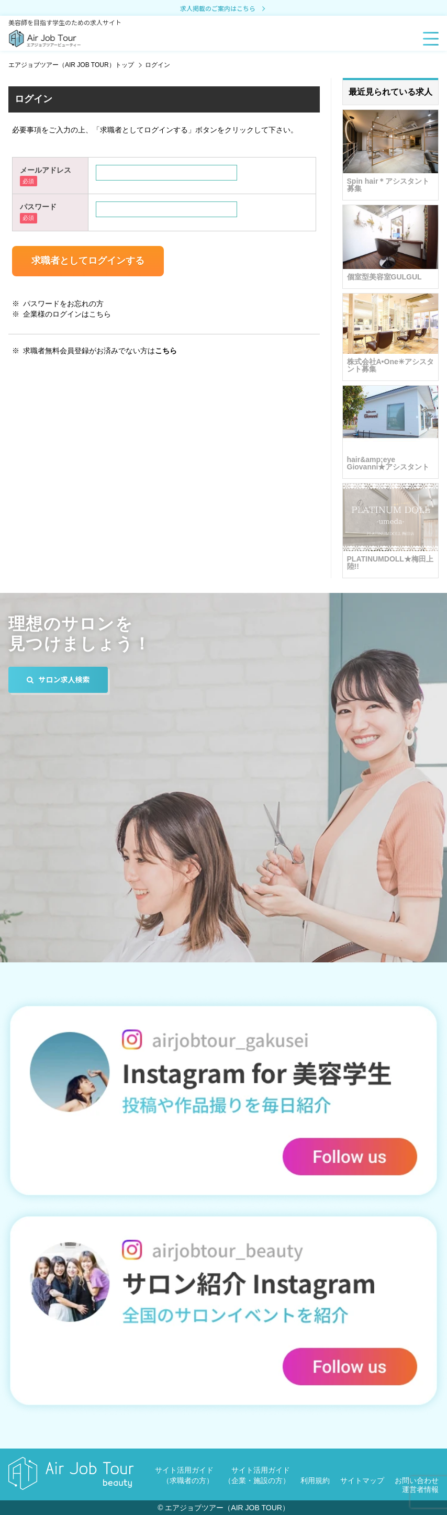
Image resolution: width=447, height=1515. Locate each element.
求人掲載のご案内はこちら (223, 8)
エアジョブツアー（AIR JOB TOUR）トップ (71, 65)
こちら (166, 350)
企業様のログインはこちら (67, 314)
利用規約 (315, 1480)
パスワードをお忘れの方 (63, 303)
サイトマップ (362, 1480)
